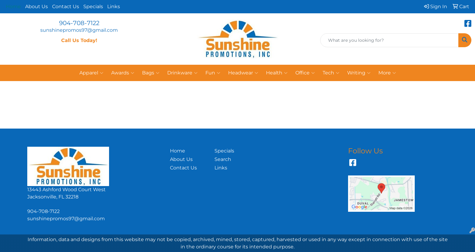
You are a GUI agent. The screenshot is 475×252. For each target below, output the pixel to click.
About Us (36, 6)
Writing (358, 73)
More (387, 73)
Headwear (243, 73)
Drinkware (182, 73)
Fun (212, 73)
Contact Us (65, 6)
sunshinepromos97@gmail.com (79, 30)
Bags (150, 73)
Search (222, 159)
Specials (93, 6)
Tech (331, 73)
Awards (122, 73)
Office (305, 73)
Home (177, 151)
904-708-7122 (79, 23)
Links (113, 6)
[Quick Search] (389, 40)
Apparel (91, 73)
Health (276, 73)
